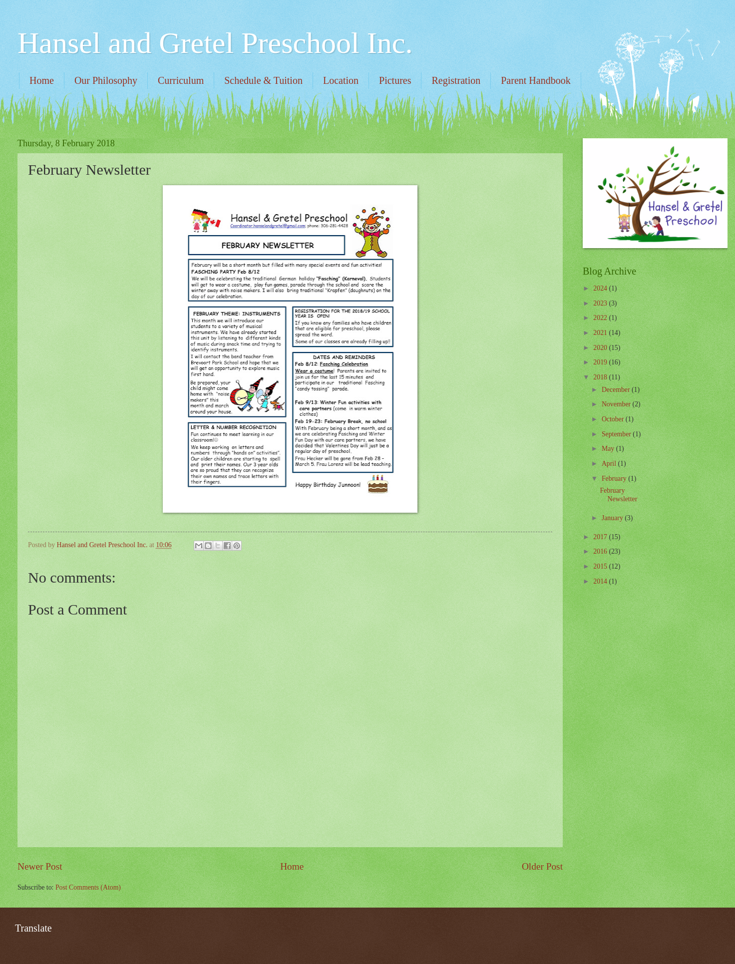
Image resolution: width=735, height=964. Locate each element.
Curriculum (181, 80)
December (617, 389)
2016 (601, 551)
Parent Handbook (535, 80)
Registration (455, 80)
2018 (601, 377)
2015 (601, 566)
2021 (601, 332)
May (609, 448)
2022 (601, 317)
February (615, 478)
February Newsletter (618, 495)
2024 (601, 288)
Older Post (542, 866)
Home (41, 80)
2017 (601, 537)
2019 (601, 362)
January (613, 518)
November (617, 404)
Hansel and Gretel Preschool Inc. (214, 42)
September (617, 434)
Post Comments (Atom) (88, 887)
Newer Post (39, 866)
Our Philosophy (105, 80)
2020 (601, 347)
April (610, 463)
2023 (601, 303)
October (614, 419)
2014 (601, 581)
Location (341, 80)
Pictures (395, 80)
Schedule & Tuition (263, 80)
